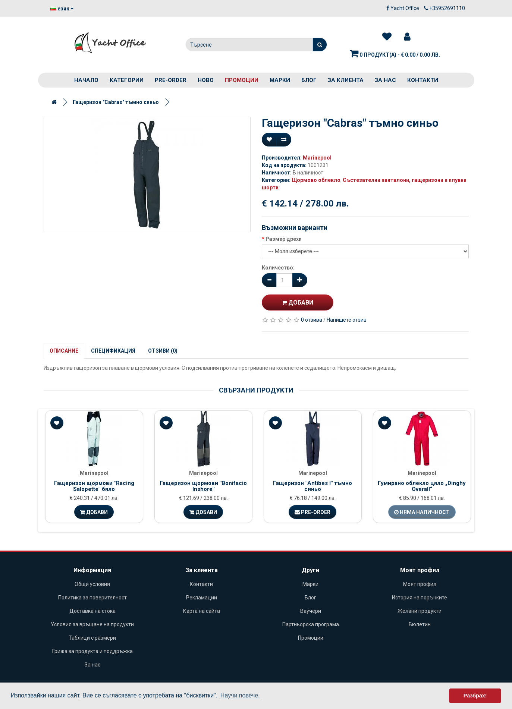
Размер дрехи (284, 239)
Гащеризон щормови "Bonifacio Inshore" (203, 486)
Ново (206, 80)
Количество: (278, 268)
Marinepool (317, 158)
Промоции (241, 80)
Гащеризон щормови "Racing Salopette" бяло (94, 486)
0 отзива (311, 320)
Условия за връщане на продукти (92, 624)
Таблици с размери (92, 638)
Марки (280, 80)
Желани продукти (420, 611)
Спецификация (113, 351)
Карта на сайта (201, 611)
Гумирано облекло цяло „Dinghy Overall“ (422, 486)
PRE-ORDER (170, 80)
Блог (309, 80)
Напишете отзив (347, 320)
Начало (86, 80)
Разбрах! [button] (475, 696)
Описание (64, 351)
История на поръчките (419, 598)
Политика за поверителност (92, 598)
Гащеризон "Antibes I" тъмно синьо (312, 486)
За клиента (346, 80)
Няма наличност (422, 512)
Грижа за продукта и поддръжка (92, 651)
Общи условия (92, 584)
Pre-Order (312, 512)
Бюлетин (420, 624)
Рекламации (201, 598)
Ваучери (310, 611)
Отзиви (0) (163, 351)
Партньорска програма (310, 624)
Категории (127, 80)
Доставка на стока (92, 611)
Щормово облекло (316, 180)
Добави (297, 302)
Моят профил (419, 584)
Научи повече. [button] (240, 695)
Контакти (422, 80)
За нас (385, 80)
